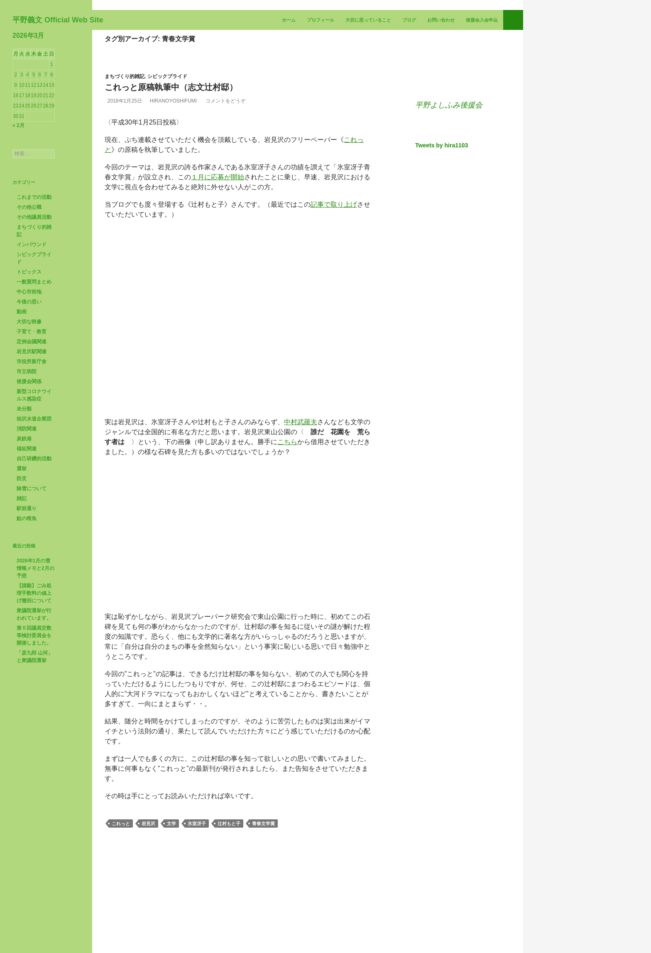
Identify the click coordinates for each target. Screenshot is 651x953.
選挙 (22, 546)
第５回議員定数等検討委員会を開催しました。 (34, 712)
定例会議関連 (31, 419)
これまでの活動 (34, 274)
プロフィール (320, 97)
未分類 (24, 486)
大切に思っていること (368, 97)
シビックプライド (167, 153)
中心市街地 (29, 369)
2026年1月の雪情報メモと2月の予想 (35, 645)
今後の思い (29, 379)
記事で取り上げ (334, 281)
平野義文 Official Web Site (57, 97)
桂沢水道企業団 (34, 496)
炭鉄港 (24, 516)
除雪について (31, 566)
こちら (287, 519)
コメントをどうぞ (238, 178)
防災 (22, 556)
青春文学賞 (263, 900)
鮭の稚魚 (27, 596)
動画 (22, 389)
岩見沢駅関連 (31, 429)
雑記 (22, 576)
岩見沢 (148, 900)
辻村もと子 (229, 900)
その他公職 (29, 284)
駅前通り (27, 586)
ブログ (409, 97)
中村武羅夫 (300, 499)
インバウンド (31, 322)
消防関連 (27, 506)
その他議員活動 (34, 294)
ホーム (289, 97)
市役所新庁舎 (31, 439)
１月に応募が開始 (217, 254)
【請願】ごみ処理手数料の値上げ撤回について (34, 670)
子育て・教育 (31, 409)
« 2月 (18, 202)
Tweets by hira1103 (441, 263)
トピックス (29, 349)
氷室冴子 (197, 900)
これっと (121, 900)
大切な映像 (29, 399)
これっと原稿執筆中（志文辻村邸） (171, 164)
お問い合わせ (441, 97)
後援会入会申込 (482, 97)
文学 (171, 900)
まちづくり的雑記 (124, 153)
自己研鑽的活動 (34, 536)
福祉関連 (27, 526)
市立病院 (27, 449)
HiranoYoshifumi (181, 178)
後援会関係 (29, 459)
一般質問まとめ (34, 359)
